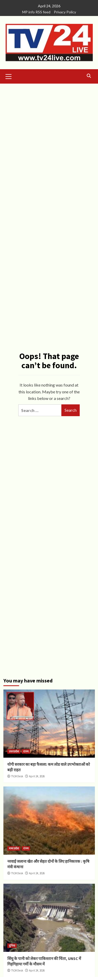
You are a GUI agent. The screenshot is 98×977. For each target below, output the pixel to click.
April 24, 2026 (37, 776)
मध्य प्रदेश (14, 848)
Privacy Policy (65, 12)
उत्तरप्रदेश (14, 751)
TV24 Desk (17, 776)
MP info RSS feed (36, 12)
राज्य (25, 751)
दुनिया (12, 945)
